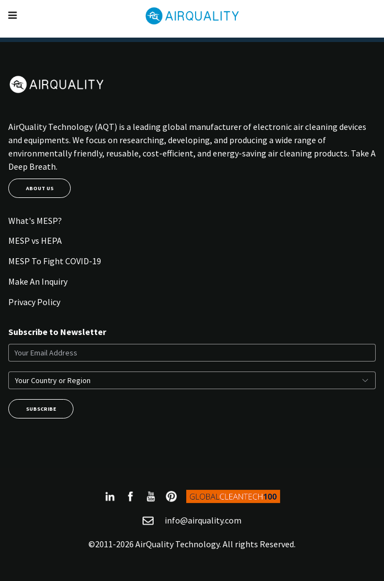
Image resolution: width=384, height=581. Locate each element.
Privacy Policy (34, 301)
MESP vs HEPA (35, 240)
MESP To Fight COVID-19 (54, 260)
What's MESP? (35, 220)
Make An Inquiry (37, 281)
